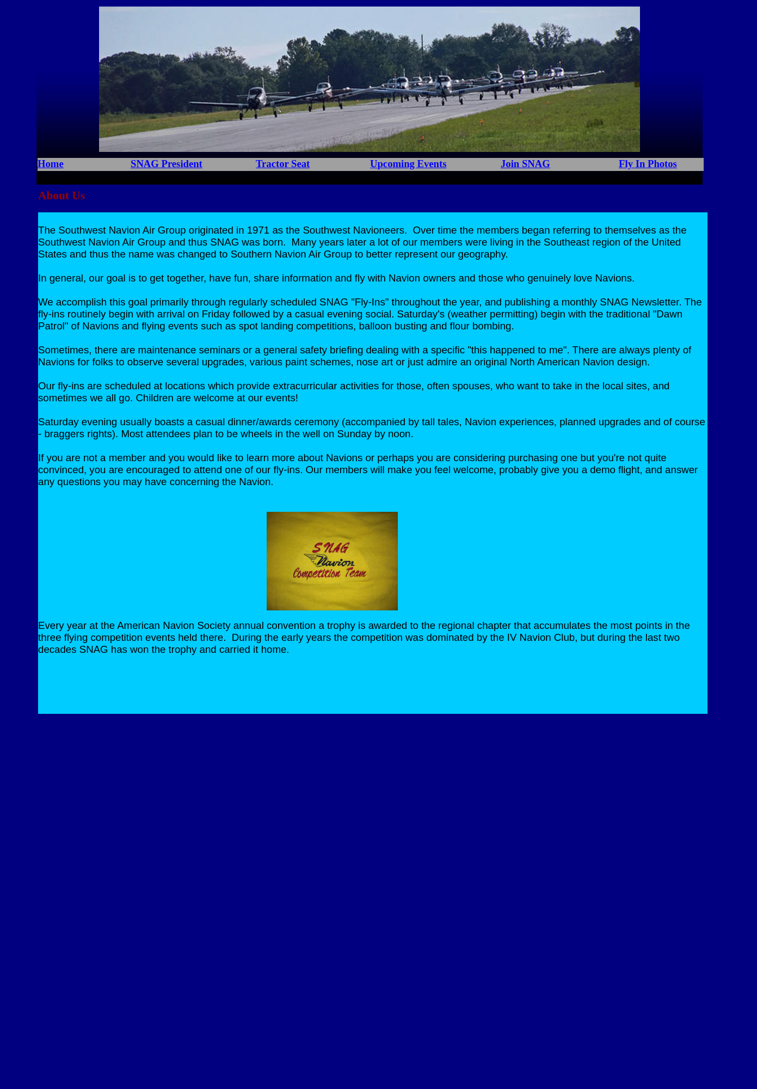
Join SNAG (525, 163)
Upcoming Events (408, 163)
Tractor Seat (283, 163)
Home (51, 163)
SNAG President (166, 163)
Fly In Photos (648, 163)
